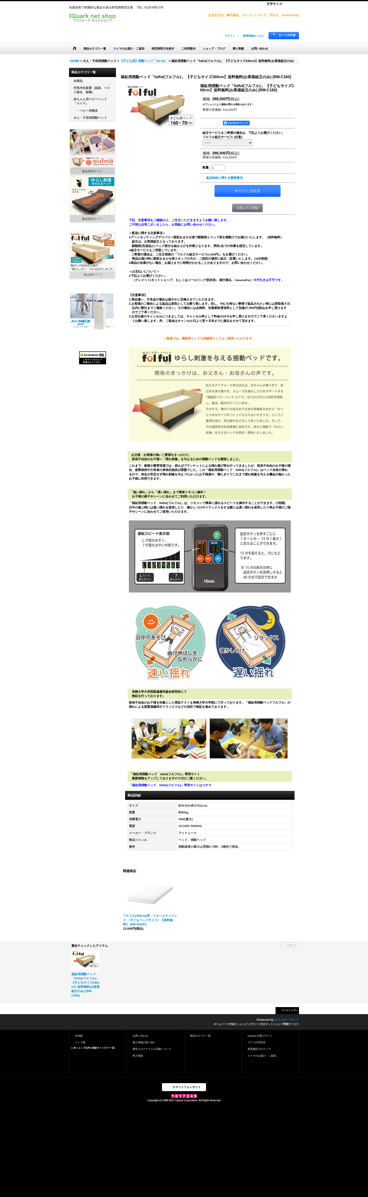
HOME (79, 1035)
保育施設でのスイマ (259, 1048)
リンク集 (80, 1042)
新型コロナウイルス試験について (152, 1048)
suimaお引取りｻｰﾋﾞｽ (260, 1035)
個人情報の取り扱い (144, 1042)
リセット (291, 945)
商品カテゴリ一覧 (200, 1035)
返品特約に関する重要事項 (224, 178)
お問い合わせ (140, 1035)
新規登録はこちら (253, 35)
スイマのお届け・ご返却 (262, 1055)
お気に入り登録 (247, 208)
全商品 (78, 81)
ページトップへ (289, 1010)
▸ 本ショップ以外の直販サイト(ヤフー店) (93, 1048)
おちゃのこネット (287, 1019)
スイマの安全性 (257, 1042)
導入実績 (138, 1055)
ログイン (230, 35)
